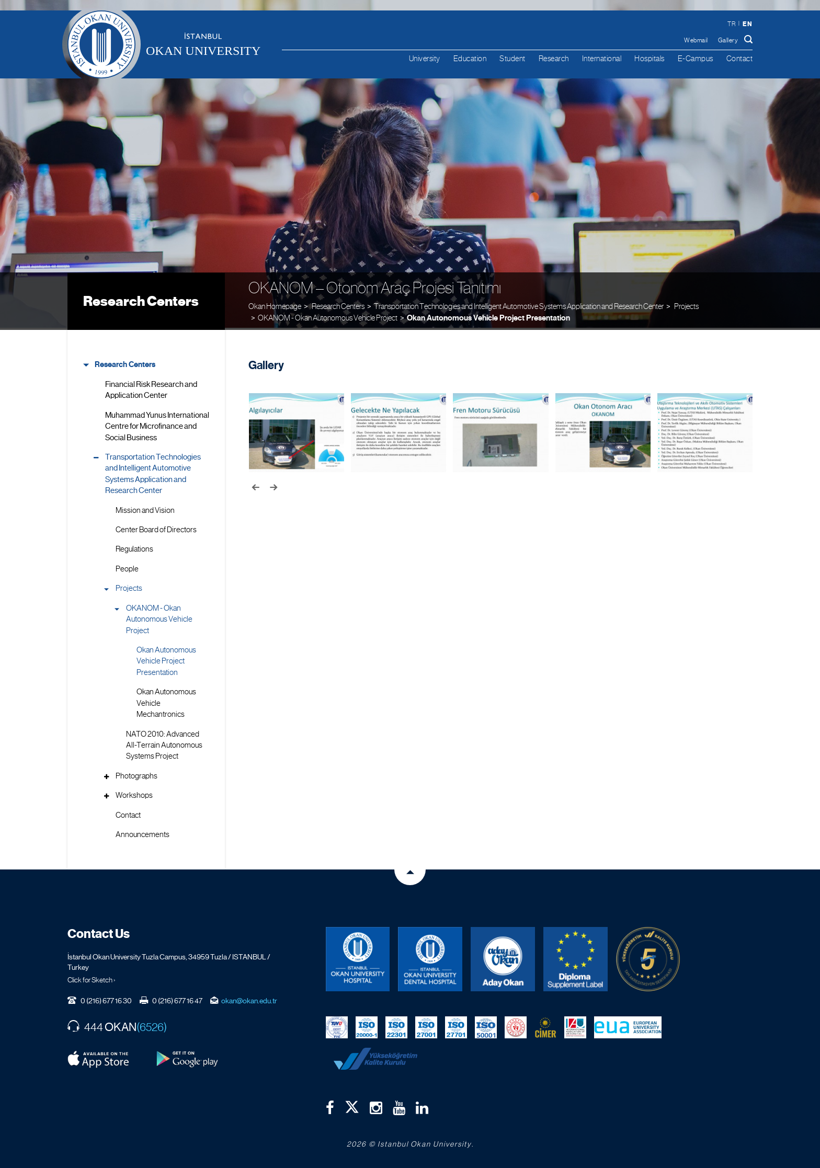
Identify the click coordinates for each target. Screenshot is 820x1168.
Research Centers (141, 299)
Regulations (134, 547)
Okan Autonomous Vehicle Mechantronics (166, 701)
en (747, 24)
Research (554, 58)
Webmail (696, 40)
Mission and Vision (145, 507)
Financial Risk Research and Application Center (151, 387)
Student (512, 58)
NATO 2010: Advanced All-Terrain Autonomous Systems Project (164, 743)
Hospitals (649, 58)
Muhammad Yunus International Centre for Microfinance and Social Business (157, 424)
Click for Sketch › (91, 978)
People (127, 566)
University (424, 58)
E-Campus (695, 58)
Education (470, 58)
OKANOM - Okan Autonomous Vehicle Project (327, 315)
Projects (129, 586)
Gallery (728, 40)
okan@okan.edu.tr (249, 998)
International (602, 58)
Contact (739, 58)
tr (731, 24)
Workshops (134, 793)
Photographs (136, 773)
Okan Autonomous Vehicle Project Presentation (488, 315)
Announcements (142, 832)
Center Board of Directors (156, 527)
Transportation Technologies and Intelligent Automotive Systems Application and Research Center (519, 303)
